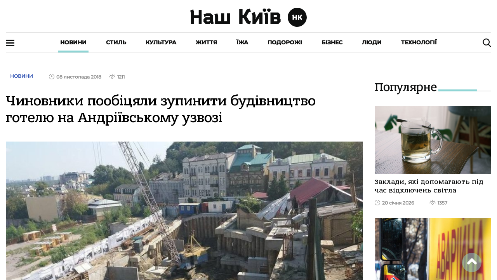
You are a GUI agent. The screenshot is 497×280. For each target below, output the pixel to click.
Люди (372, 42)
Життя (206, 42)
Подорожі (285, 42)
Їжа (242, 42)
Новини (73, 42)
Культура (161, 42)
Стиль (116, 42)
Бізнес (331, 42)
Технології (419, 42)
